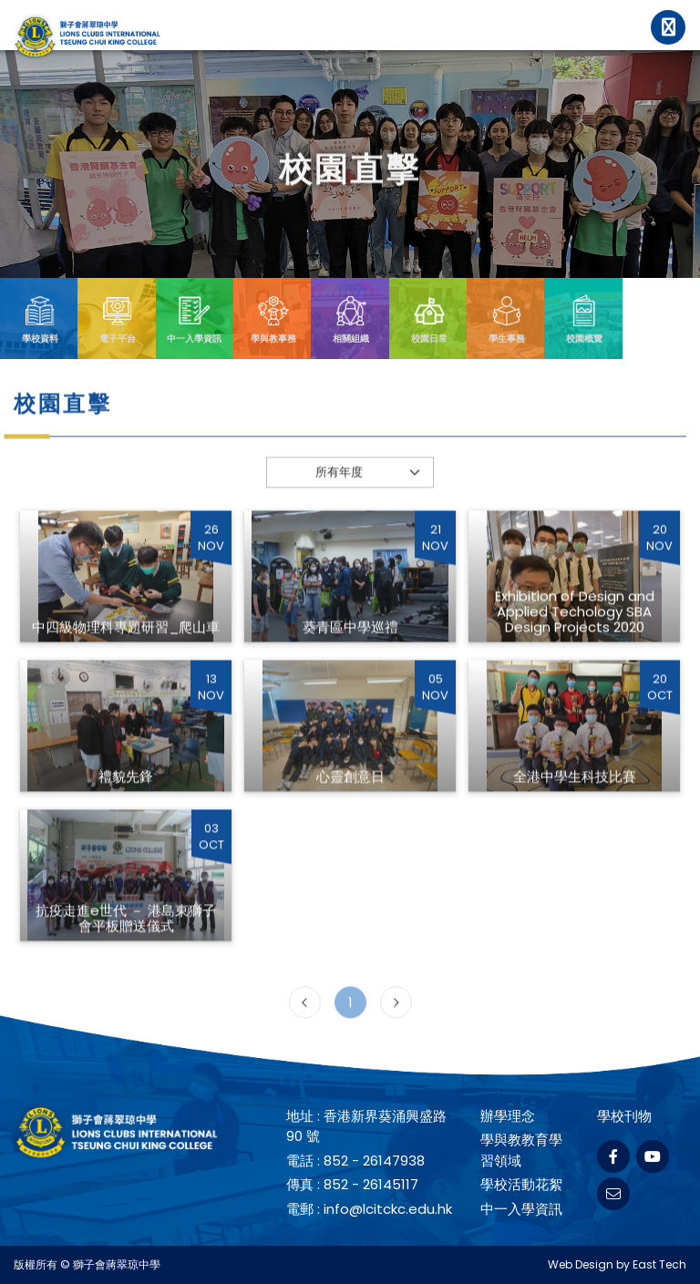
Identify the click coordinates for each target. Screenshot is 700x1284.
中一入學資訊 (521, 1208)
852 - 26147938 (374, 1160)
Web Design (580, 1264)
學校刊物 (624, 1115)
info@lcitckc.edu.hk (388, 1208)
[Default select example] (350, 498)
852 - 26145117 (371, 1184)
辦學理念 (507, 1115)
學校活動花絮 (521, 1184)
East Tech (659, 1264)
